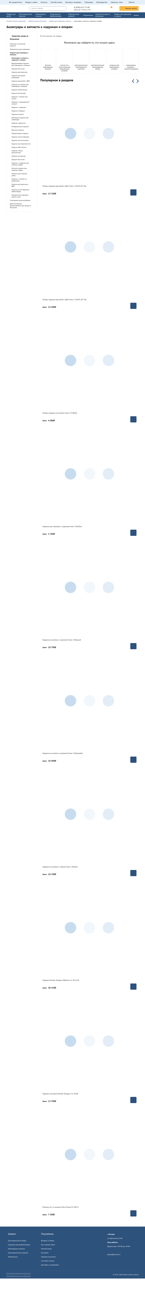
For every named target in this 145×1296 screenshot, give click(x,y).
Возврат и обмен (31, 2)
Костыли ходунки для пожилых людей (19, 169)
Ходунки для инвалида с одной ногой (20, 196)
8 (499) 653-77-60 (82, 7)
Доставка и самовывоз (73, 2)
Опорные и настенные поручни (17, 45)
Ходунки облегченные (19, 90)
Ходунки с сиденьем (19, 107)
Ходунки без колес (18, 69)
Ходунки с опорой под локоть (19, 98)
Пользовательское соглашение (18, 1276)
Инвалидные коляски (16, 1249)
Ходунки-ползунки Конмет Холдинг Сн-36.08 (60, 1094)
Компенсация (46, 1249)
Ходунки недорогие (19, 123)
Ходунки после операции (20, 137)
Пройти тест (112, 1250)
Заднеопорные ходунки (20, 133)
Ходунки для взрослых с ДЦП (20, 185)
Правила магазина (48, 1257)
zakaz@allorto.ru (113, 1254)
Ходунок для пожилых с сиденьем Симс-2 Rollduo (62, 526)
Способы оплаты (56, 2)
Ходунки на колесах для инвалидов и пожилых (20, 85)
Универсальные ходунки (20, 127)
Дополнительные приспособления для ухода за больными (20, 206)
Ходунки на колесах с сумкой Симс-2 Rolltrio (60, 867)
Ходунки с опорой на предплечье (19, 180)
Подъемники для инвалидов (20, 49)
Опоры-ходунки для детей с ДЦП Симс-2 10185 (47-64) (64, 186)
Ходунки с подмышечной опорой (20, 103)
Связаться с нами (117, 2)
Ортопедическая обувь (17, 1240)
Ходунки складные (18, 111)
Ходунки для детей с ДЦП (21, 81)
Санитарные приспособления (20, 200)
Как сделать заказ (48, 1245)
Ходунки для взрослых (19, 72)
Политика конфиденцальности (18, 1273)
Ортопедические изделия (18, 1253)
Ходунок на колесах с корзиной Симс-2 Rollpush (62, 640)
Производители (101, 2)
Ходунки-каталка (18, 114)
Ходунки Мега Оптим (19, 147)
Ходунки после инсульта (20, 140)
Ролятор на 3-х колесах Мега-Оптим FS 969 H (60, 1207)
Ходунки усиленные (19, 156)
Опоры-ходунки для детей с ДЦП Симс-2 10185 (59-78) (64, 299)
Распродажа (89, 2)
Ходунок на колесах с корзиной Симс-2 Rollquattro (63, 753)
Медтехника (13, 1257)
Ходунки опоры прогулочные (17, 152)
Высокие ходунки (18, 130)
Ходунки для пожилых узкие (19, 175)
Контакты (44, 2)
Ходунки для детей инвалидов (18, 77)
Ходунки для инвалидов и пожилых (19, 54)
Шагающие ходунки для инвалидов (20, 119)
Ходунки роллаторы (19, 93)
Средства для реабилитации (19, 1245)
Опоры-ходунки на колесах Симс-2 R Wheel (60, 413)
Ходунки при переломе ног (21, 144)
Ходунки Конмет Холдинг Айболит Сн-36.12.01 (61, 980)
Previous (133, 81)
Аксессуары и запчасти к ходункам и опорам (20, 59)
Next (137, 81)
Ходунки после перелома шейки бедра (20, 191)
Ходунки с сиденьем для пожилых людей (20, 164)
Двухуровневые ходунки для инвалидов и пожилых (21, 64)
